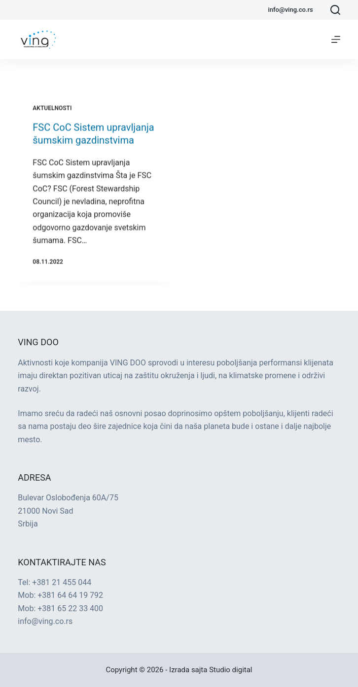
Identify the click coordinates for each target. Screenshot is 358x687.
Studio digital (230, 669)
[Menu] (335, 39)
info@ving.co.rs (290, 9)
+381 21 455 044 (61, 582)
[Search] (335, 10)
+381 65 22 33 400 (70, 608)
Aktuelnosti (52, 110)
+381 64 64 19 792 (70, 595)
